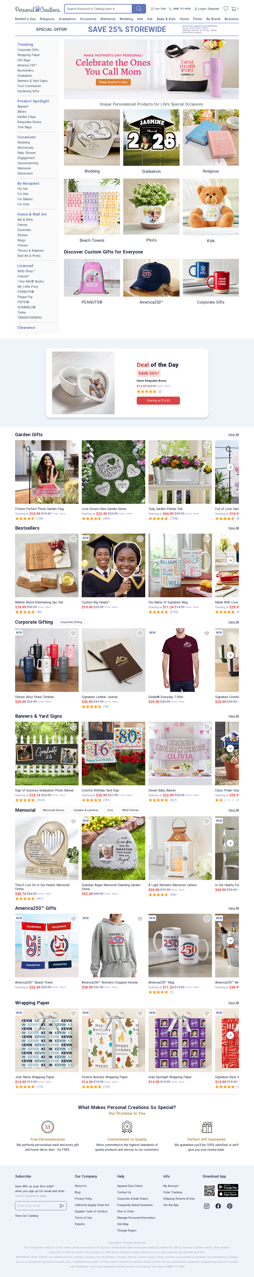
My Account (170, 1186)
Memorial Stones (53, 810)
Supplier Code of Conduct (91, 1211)
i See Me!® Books (30, 281)
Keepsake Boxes (29, 122)
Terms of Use (83, 1217)
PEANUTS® (25, 292)
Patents (80, 1224)
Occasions (88, 19)
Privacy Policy (83, 1198)
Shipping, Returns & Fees (179, 1198)
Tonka (21, 312)
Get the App (171, 1205)
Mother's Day (25, 19)
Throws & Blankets (30, 250)
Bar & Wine (25, 219)
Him (140, 19)
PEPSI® (23, 302)
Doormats (24, 230)
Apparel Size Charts (130, 1186)
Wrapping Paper (28, 55)
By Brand (213, 19)
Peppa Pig (24, 297)
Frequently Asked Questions (135, 1205)
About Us (81, 1186)
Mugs (21, 240)
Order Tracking (172, 1192)
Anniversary (25, 148)
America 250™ (27, 65)
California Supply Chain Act (92, 1205)
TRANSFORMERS (29, 317)
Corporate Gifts (28, 50)
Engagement (26, 158)
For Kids (23, 204)
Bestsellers (25, 70)
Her (150, 19)
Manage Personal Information (136, 1217)
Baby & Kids (166, 19)
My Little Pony (27, 286)
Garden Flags (26, 117)
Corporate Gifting (71, 622)
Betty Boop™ (26, 271)
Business (232, 19)
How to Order (125, 1211)
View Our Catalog (26, 1216)
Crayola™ (23, 276)
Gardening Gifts (28, 91)
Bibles (21, 112)
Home (184, 19)
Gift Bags (24, 60)
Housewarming (27, 163)
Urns (110, 810)
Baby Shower (26, 153)
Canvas (22, 225)
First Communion (29, 86)
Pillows (22, 245)
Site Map (123, 1224)
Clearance (26, 327)
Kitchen (22, 235)
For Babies (25, 199)
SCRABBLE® (26, 307)
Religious (47, 19)
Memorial (108, 19)
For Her (22, 189)
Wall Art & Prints (29, 256)
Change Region (127, 1230)
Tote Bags (24, 127)
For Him (23, 194)
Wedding (126, 19)
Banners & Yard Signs (32, 81)
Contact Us (124, 1192)
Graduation (67, 19)
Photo (197, 19)
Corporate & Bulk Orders (132, 1198)
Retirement (25, 173)
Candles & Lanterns (86, 810)
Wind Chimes (130, 810)
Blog (77, 1192)
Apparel (22, 106)
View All (233, 434)
